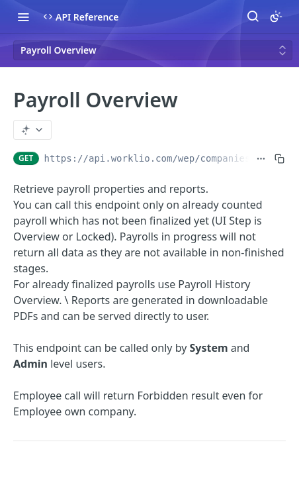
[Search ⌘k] (253, 16)
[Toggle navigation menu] (23, 16)
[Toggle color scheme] (276, 16)
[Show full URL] (261, 158)
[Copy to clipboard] (279, 158)
